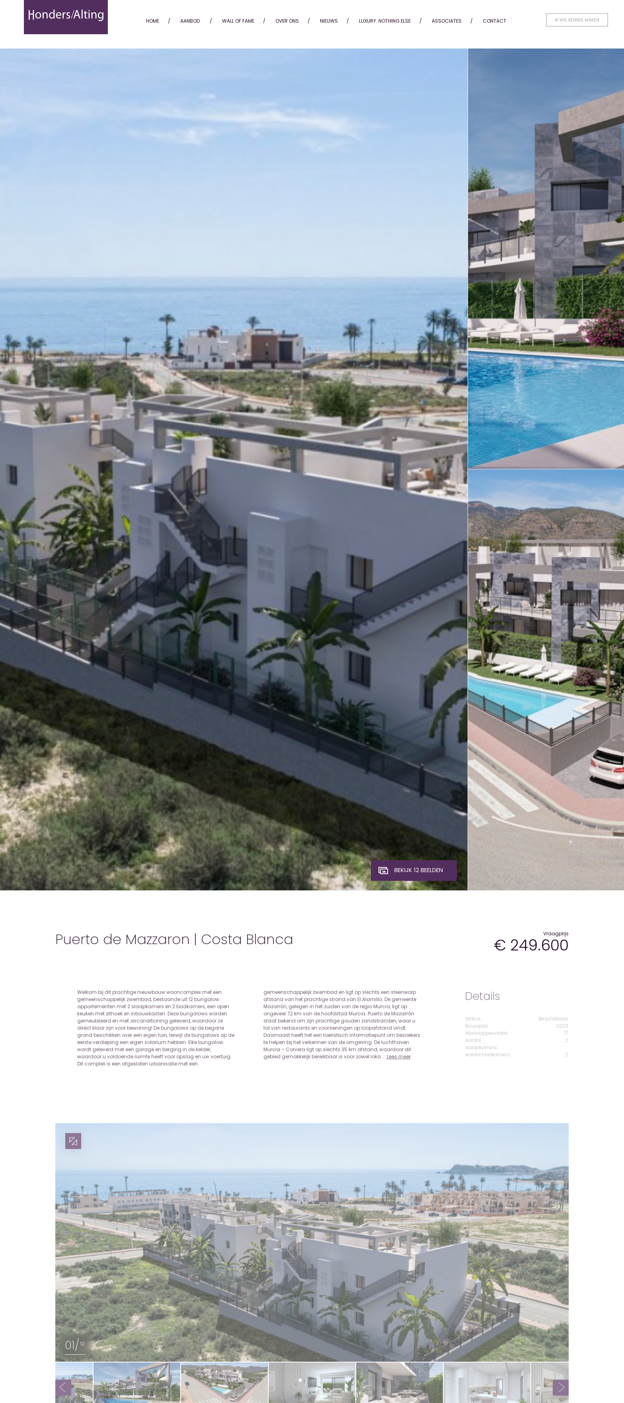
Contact (494, 20)
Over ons (287, 20)
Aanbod (190, 20)
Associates (447, 20)
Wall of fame (238, 20)
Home (152, 20)
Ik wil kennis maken (577, 20)
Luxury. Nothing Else (385, 20)
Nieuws (329, 20)
